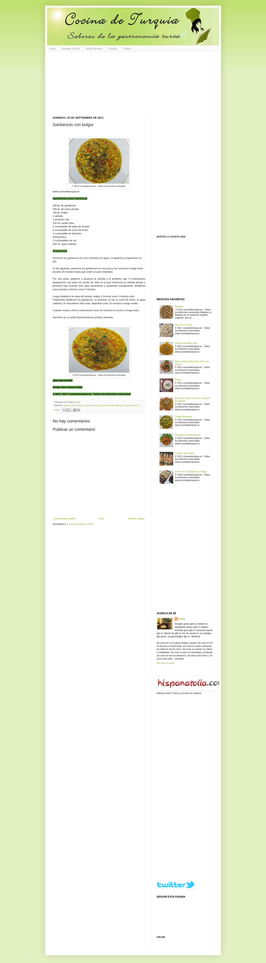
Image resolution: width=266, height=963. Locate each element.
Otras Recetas (93, 48)
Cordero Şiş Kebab (184, 453)
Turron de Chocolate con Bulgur (191, 471)
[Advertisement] (133, 84)
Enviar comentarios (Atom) (80, 524)
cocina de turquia (92, 405)
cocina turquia (77, 405)
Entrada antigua (136, 518)
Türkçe (127, 48)
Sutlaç (178, 379)
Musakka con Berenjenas (187, 435)
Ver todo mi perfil (165, 663)
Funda (181, 619)
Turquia (112, 48)
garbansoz (119, 405)
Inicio (53, 48)
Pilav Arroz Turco (183, 324)
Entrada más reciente (64, 518)
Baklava (179, 306)
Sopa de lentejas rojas (186, 343)
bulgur (66, 405)
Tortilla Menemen (183, 416)
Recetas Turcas (70, 48)
